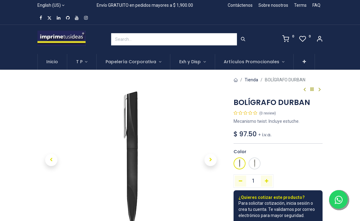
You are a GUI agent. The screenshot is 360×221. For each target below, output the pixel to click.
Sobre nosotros (273, 5)
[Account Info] (319, 39)
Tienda (251, 79)
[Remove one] (240, 181)
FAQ (316, 5)
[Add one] (266, 181)
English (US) (49, 5)
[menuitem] (52, 62)
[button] (304, 62)
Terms (300, 5)
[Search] (243, 39)
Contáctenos (240, 5)
